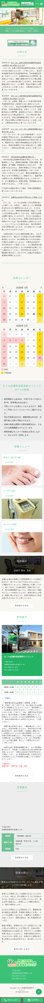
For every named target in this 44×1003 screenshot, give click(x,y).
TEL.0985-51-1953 (11, 667)
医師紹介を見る (22, 605)
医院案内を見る (22, 776)
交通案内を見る (22, 857)
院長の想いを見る (22, 949)
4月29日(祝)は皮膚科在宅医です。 (23, 157)
